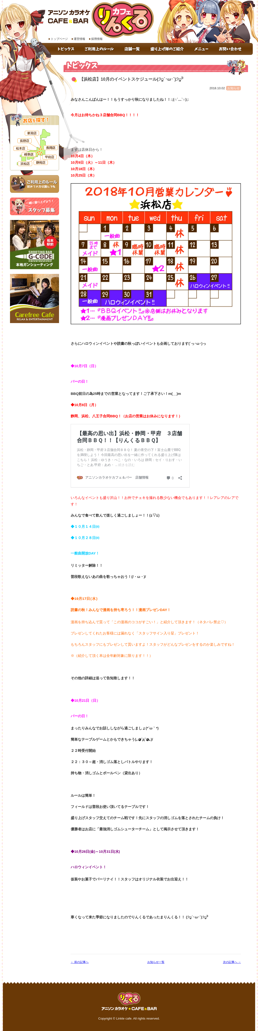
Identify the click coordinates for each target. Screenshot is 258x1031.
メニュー (202, 49)
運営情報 (79, 39)
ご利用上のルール (100, 49)
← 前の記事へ (80, 962)
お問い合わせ (233, 49)
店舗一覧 (133, 49)
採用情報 (97, 39)
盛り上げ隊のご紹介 (168, 49)
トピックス (66, 49)
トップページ (59, 39)
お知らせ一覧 (155, 962)
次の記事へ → (232, 962)
